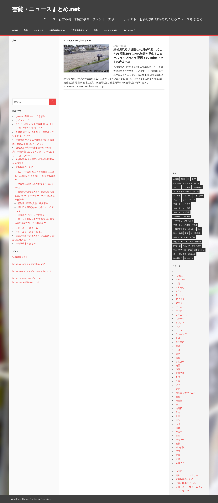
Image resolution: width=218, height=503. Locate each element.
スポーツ (180, 318)
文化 (178, 388)
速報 (178, 443)
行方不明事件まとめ (79, 30)
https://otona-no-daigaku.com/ (28, 264)
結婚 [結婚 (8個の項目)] (190, 250)
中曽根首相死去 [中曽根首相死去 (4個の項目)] (179, 229)
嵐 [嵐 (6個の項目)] (191, 233)
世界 (178, 338)
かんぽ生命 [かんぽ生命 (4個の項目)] (197, 187)
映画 (178, 396)
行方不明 (180, 439)
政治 (178, 384)
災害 (178, 416)
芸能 (178, 435)
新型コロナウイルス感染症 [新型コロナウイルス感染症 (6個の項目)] (184, 237)
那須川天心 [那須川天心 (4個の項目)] (177, 258)
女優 (178, 377)
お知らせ (180, 287)
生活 (178, 420)
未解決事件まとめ (57, 30)
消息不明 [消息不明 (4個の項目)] (177, 245)
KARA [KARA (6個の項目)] (194, 179)
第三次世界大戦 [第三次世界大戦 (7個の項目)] (179, 250)
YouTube (180, 279)
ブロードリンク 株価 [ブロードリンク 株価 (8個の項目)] (181, 216)
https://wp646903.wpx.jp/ (25, 282)
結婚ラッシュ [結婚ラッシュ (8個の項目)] (199, 250)
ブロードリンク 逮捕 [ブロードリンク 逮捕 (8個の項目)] (181, 225)
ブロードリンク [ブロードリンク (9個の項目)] (189, 199)
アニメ (179, 303)
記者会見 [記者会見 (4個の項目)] (192, 254)
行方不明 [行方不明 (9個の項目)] (182, 254)
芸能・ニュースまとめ (33, 30)
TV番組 (179, 275)
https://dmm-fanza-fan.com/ (27, 278)
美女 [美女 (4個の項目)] (175, 254)
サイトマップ (129, 30)
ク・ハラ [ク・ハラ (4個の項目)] (177, 195)
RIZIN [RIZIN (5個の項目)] (196, 183)
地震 (178, 365)
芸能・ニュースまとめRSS (105, 30)
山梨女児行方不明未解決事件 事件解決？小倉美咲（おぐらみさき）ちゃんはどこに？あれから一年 (33, 151)
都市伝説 (180, 447)
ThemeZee (46, 499)
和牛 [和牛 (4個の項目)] (175, 233)
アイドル (180, 299)
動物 (178, 353)
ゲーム (179, 306)
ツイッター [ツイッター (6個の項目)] (198, 195)
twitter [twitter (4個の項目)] (177, 187)
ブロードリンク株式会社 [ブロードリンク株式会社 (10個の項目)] (183, 220)
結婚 (178, 427)
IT (176, 271)
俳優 (178, 349)
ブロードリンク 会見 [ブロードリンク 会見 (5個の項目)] (181, 204)
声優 (178, 369)
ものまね (180, 295)
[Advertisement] (34, 69)
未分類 (179, 400)
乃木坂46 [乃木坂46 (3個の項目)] (191, 229)
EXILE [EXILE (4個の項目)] (183, 179)
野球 (178, 451)
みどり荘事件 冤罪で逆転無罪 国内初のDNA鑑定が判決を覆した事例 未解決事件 (35, 176)
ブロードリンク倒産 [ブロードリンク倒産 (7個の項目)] (181, 212)
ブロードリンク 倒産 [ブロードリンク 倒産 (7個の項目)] (181, 208)
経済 (178, 424)
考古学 (179, 431)
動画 (178, 357)
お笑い (179, 291)
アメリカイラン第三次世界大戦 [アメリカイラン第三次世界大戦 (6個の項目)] (186, 191)
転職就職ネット (20, 256)
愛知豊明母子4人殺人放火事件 (33, 203)
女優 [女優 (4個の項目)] (186, 233)
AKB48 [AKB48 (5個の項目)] (176, 179)
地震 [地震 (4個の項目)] (181, 233)
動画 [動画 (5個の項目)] (199, 229)
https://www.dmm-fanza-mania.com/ (31, 271)
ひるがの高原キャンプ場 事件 (30, 116)
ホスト (179, 330)
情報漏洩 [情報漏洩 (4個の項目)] (198, 233)
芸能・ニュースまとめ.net (46, 9)
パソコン (180, 326)
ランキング (181, 334)
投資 (178, 381)
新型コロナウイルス (186, 392)
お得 (178, 283)
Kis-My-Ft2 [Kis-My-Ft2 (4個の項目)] (187, 183)
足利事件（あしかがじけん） (32, 215)
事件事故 (180, 342)
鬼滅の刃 (180, 463)
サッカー (180, 310)
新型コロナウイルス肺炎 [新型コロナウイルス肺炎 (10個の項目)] (183, 241)
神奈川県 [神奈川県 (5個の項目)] (186, 245)
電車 (178, 455)
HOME (15, 30)
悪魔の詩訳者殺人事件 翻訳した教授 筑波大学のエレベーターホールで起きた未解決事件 (35, 195)
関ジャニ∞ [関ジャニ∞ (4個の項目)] (188, 258)
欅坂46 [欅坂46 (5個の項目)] (198, 241)
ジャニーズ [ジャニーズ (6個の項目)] (187, 195)
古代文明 (180, 361)
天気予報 (180, 373)
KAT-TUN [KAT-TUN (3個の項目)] (177, 183)
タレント (180, 322)
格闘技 (179, 408)
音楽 (178, 459)
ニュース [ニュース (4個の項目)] (177, 199)
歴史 (178, 412)
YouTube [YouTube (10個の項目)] (187, 187)
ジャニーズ (181, 314)
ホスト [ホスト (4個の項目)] (195, 225)
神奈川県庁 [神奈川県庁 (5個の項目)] (196, 245)
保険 (178, 345)
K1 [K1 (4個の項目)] (188, 179)
